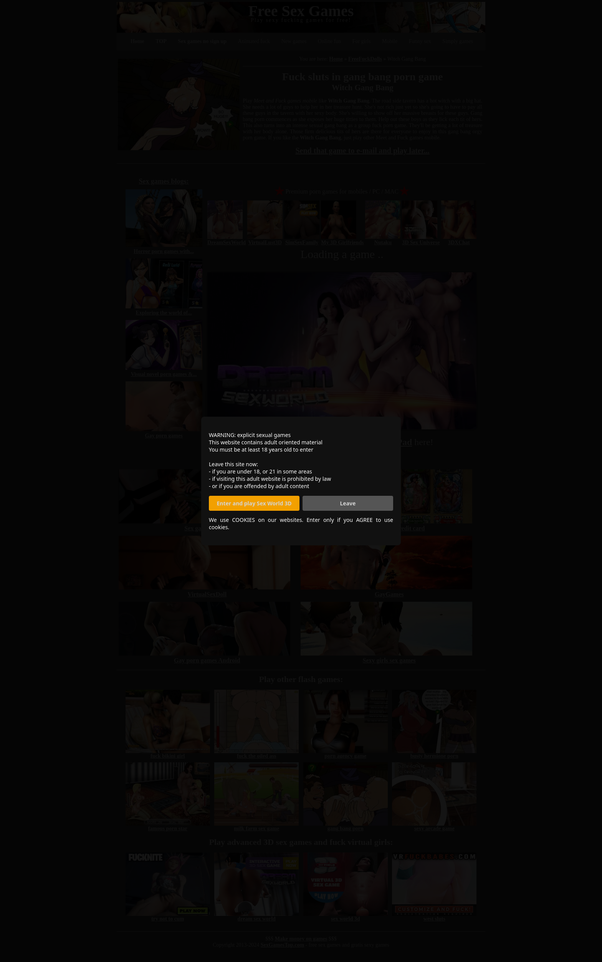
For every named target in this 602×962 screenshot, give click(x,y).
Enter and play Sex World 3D (254, 503)
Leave (348, 503)
